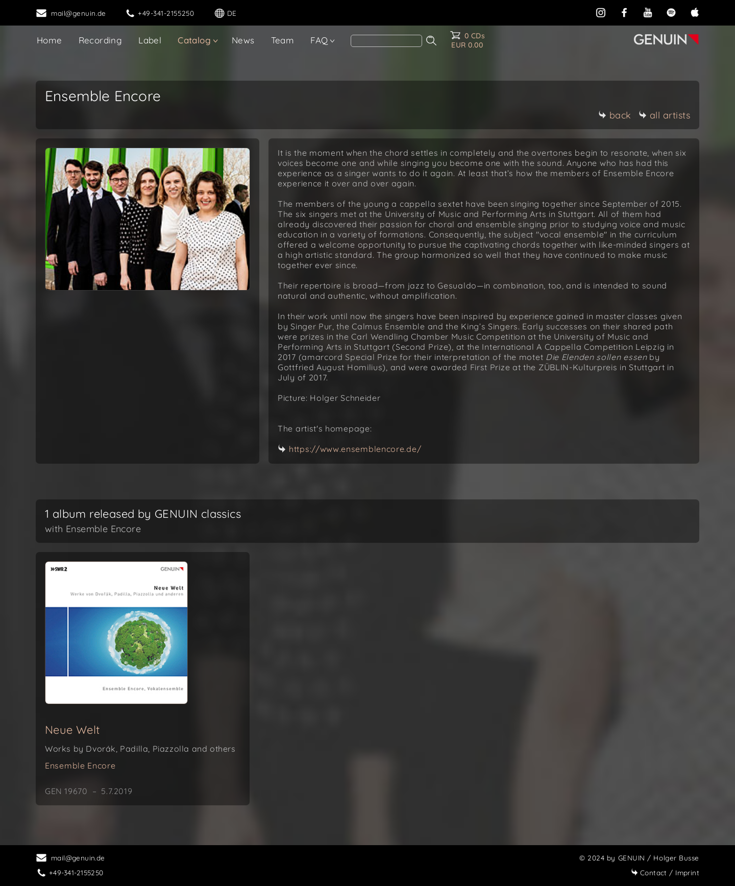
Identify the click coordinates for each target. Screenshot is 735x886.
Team (283, 40)
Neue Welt (72, 730)
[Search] (386, 41)
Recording (100, 40)
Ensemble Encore (80, 765)
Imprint (665, 872)
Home (49, 40)
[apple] (694, 11)
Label (149, 40)
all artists (665, 115)
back (614, 115)
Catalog (194, 40)
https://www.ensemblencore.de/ (355, 449)
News (243, 40)
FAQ (319, 40)
